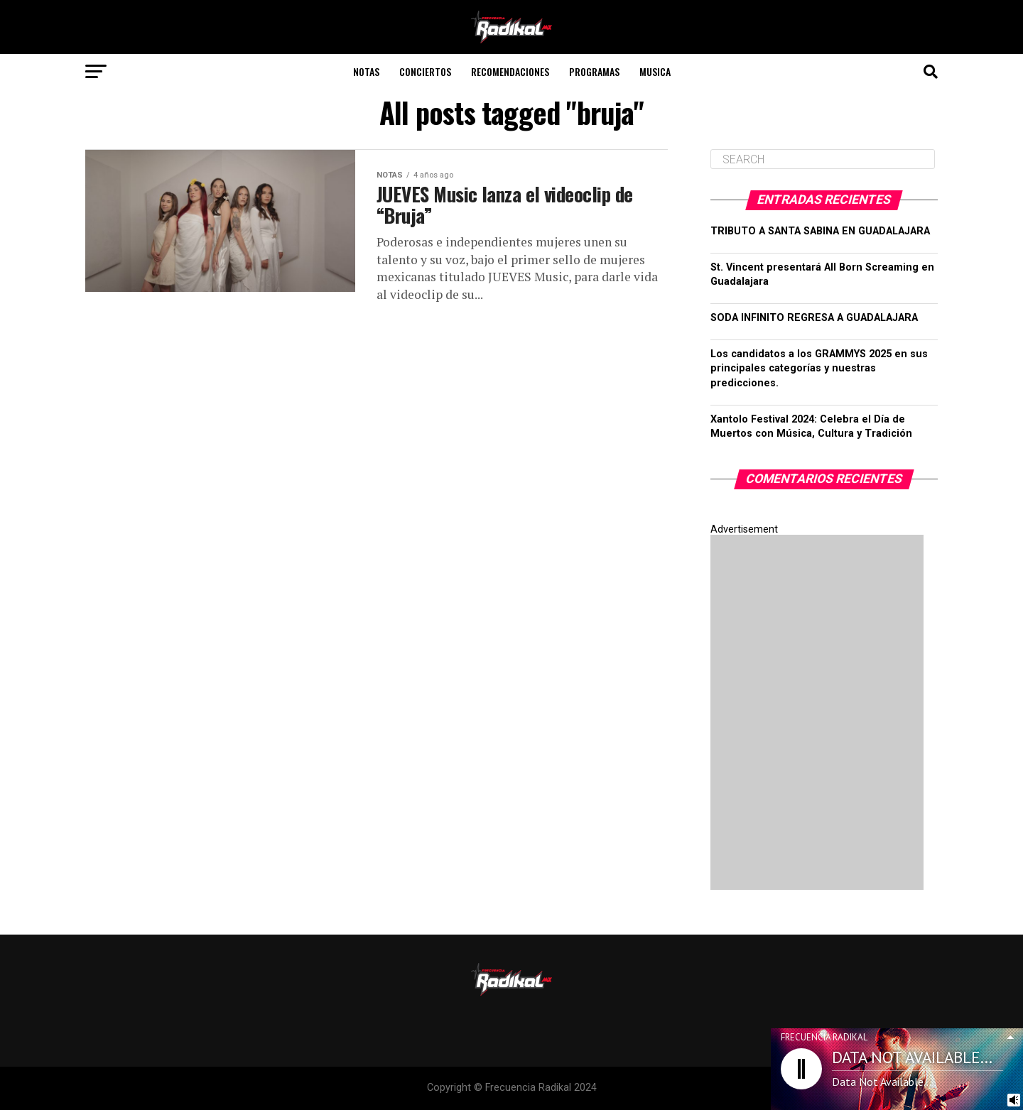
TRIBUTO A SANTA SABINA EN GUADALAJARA (820, 231)
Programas (594, 71)
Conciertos (425, 71)
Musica (655, 71)
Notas (366, 71)
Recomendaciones (510, 71)
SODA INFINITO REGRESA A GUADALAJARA (814, 318)
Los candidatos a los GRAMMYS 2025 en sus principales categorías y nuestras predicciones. (819, 368)
